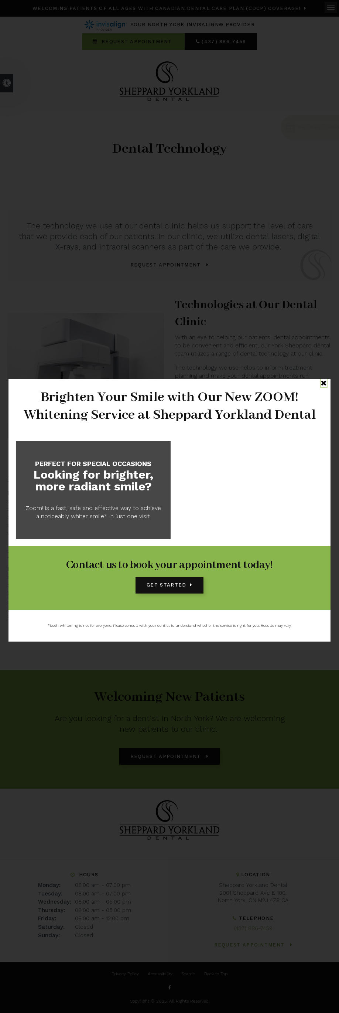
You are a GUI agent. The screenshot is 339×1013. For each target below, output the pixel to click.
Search (188, 973)
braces (304, 525)
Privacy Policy (125, 973)
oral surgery (107, 585)
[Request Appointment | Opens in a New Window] (289, 127)
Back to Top (215, 973)
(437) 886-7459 (224, 41)
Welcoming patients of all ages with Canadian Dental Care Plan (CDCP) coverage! (166, 8)
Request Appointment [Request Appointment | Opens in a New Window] (137, 41)
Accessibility (160, 973)
